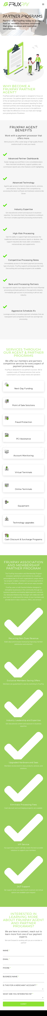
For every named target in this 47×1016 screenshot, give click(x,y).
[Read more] (5, 256)
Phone (7, 968)
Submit (23, 1004)
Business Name (11, 977)
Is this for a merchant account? (20, 985)
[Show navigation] (42, 4)
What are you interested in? (18, 994)
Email (6, 959)
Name (6, 951)
